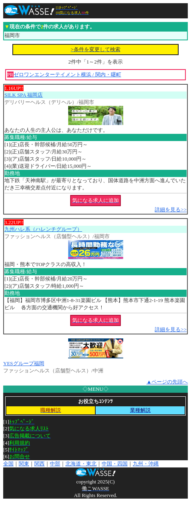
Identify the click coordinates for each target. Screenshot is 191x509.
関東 (24, 464)
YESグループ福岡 (23, 363)
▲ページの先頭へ (167, 382)
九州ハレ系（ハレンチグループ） (43, 229)
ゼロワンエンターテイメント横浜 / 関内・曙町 (67, 75)
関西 (39, 464)
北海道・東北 (80, 464)
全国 (8, 464)
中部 (55, 464)
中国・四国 (115, 464)
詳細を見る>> (171, 210)
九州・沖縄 (146, 464)
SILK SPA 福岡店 (23, 95)
